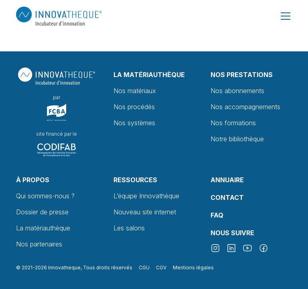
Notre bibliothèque (237, 139)
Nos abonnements (237, 91)
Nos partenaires (39, 244)
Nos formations (233, 123)
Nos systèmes (134, 123)
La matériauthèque (43, 228)
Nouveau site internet (144, 212)
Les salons (129, 228)
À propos (32, 180)
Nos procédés (134, 107)
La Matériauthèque (149, 75)
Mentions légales (193, 268)
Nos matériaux (134, 91)
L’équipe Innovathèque (146, 196)
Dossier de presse (42, 212)
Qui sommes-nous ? (45, 196)
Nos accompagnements (245, 107)
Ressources (135, 180)
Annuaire (227, 180)
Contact (227, 197)
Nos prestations (242, 75)
